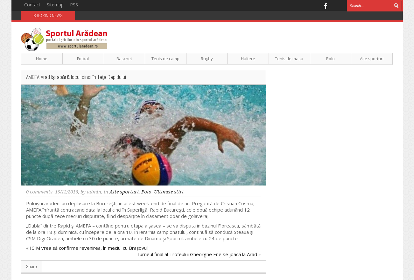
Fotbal (83, 58)
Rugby (207, 58)
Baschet (124, 58)
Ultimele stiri (169, 192)
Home (41, 58)
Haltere (248, 58)
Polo (330, 58)
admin (94, 192)
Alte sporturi (371, 58)
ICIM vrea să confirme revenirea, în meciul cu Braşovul (89, 248)
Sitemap (55, 5)
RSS (74, 5)
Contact (32, 5)
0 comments (39, 192)
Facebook (325, 5)
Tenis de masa (289, 58)
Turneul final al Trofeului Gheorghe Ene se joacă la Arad (197, 254)
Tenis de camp (165, 58)
